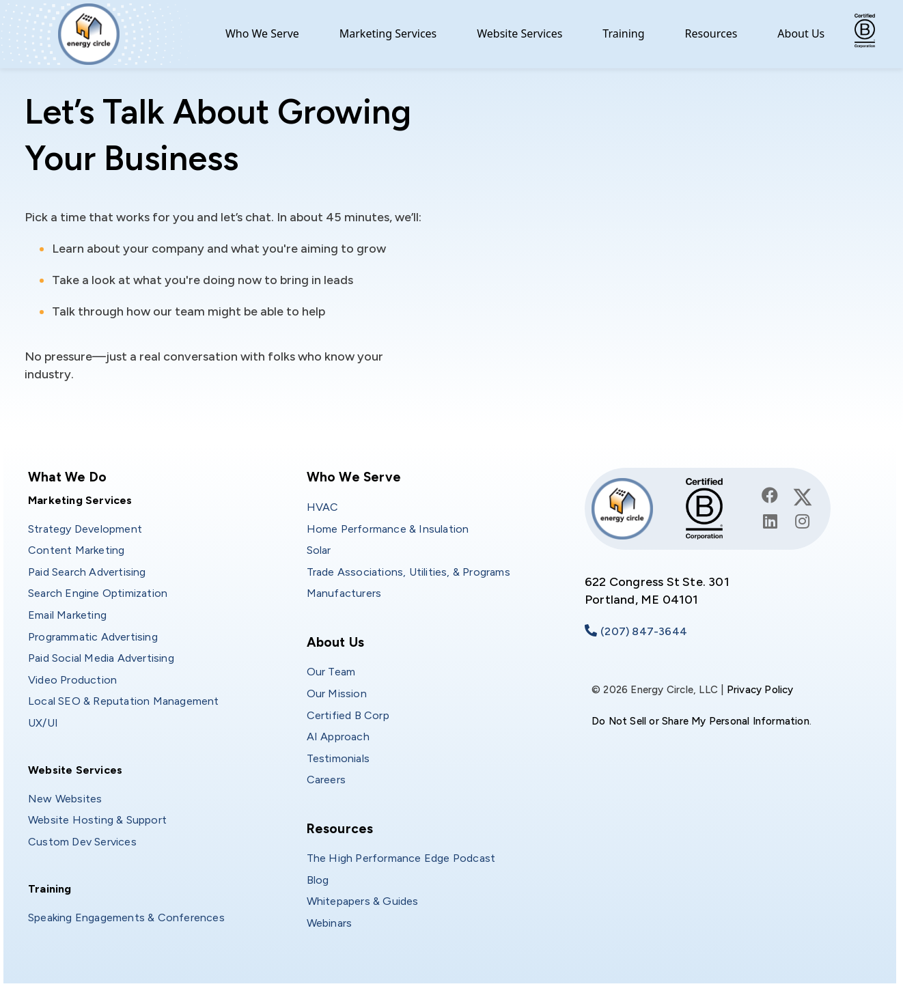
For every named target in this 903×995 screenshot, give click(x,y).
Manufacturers (344, 593)
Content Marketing (76, 550)
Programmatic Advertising (93, 636)
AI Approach (338, 736)
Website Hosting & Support (97, 819)
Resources (711, 34)
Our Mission (337, 693)
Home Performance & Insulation (388, 528)
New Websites (65, 798)
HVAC (323, 507)
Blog (318, 879)
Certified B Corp (348, 715)
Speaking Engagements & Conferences (126, 917)
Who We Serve (262, 34)
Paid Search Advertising (87, 571)
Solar (319, 550)
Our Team (331, 671)
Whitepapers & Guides (363, 901)
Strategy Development (85, 528)
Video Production (72, 679)
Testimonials (338, 758)
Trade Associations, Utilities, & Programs (408, 571)
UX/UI (43, 722)
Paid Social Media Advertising (101, 657)
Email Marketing (67, 614)
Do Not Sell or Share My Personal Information (700, 721)
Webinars (329, 922)
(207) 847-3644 (643, 631)
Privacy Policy (760, 690)
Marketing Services (388, 34)
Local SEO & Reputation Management (123, 701)
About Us (800, 34)
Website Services (519, 34)
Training (623, 34)
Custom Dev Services (82, 841)
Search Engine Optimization (97, 593)
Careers (326, 779)
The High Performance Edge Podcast (401, 858)
